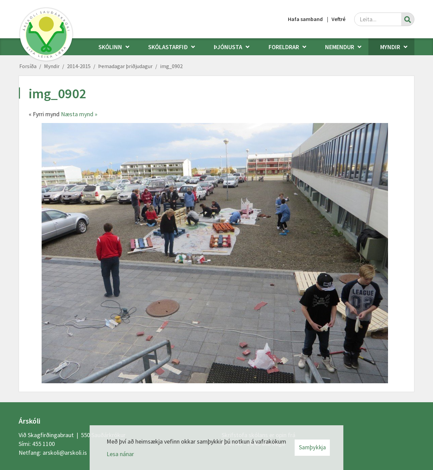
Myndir (52, 66)
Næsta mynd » (79, 114)
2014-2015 (79, 66)
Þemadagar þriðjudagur (125, 66)
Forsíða (28, 66)
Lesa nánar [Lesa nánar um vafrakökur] (120, 454)
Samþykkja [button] (312, 447)
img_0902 (171, 66)
